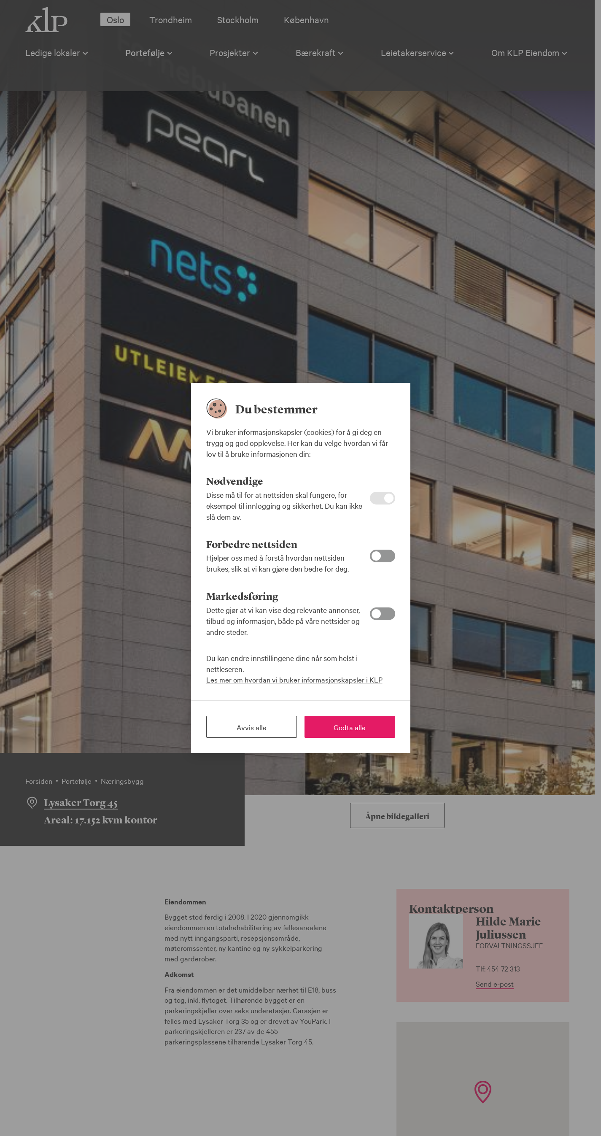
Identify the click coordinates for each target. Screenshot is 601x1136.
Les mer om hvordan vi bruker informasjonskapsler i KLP (294, 679)
